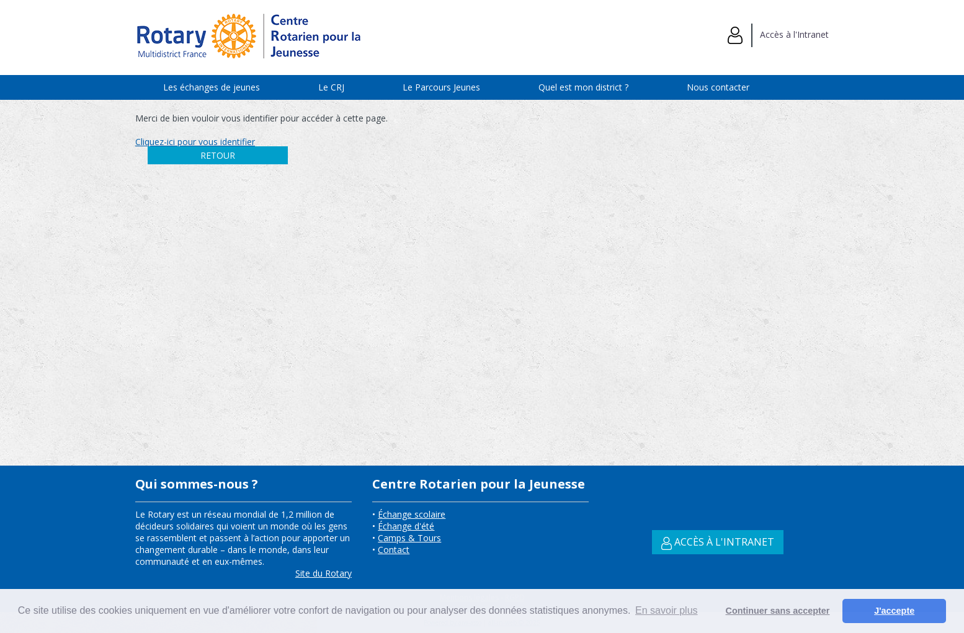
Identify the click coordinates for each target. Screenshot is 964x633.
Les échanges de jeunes (211, 87)
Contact (393, 550)
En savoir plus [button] (666, 610)
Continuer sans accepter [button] (778, 611)
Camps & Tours (409, 538)
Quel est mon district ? (583, 87)
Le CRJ (331, 87)
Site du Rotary (323, 573)
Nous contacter (718, 87)
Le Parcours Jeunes (441, 87)
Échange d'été (406, 526)
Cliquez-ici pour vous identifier (195, 142)
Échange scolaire (411, 514)
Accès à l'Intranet (778, 34)
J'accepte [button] (894, 611)
